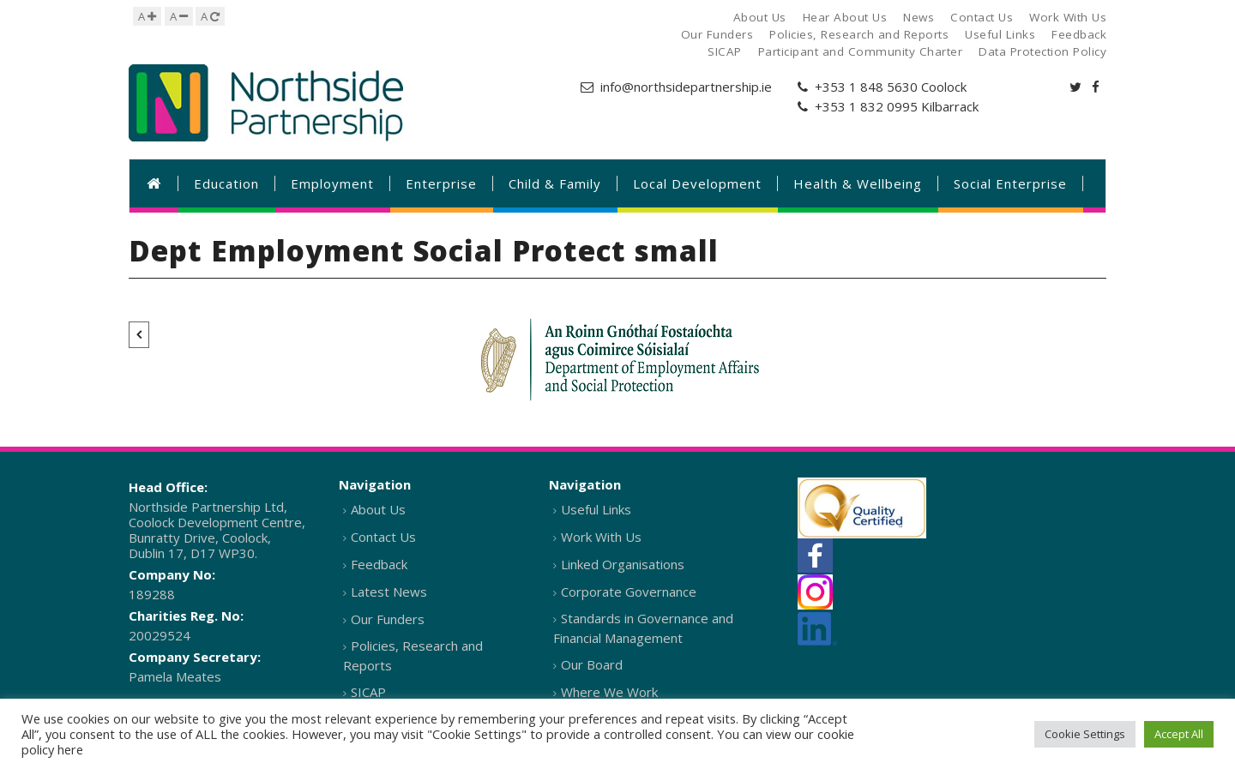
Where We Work (609, 691)
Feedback (379, 564)
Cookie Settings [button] (1085, 734)
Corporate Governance (628, 591)
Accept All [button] (1178, 734)
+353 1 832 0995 (866, 106)
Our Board (592, 664)
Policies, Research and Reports (413, 655)
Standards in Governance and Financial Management (643, 628)
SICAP (368, 691)
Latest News (389, 591)
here (70, 749)
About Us (378, 509)
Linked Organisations (622, 564)
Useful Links (596, 509)
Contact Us (383, 536)
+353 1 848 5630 (866, 86)
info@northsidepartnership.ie (686, 86)
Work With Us (601, 536)
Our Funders (388, 619)
